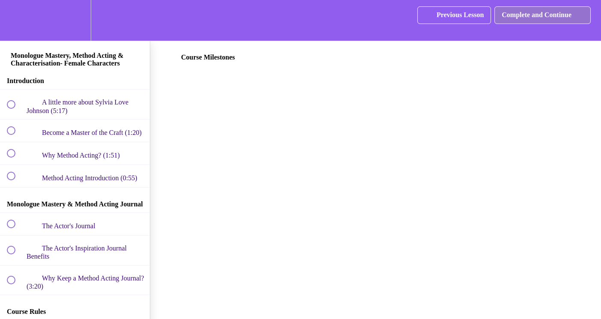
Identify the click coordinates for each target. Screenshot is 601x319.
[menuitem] (75, 20)
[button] (16, 20)
